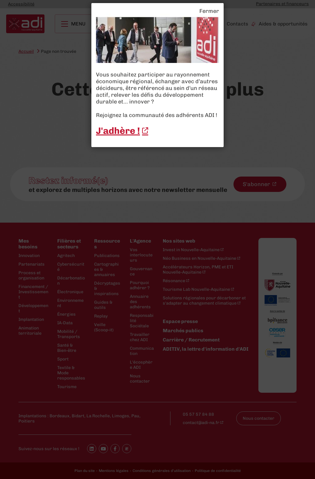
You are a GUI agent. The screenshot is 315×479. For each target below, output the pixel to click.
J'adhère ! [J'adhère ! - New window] (118, 130)
